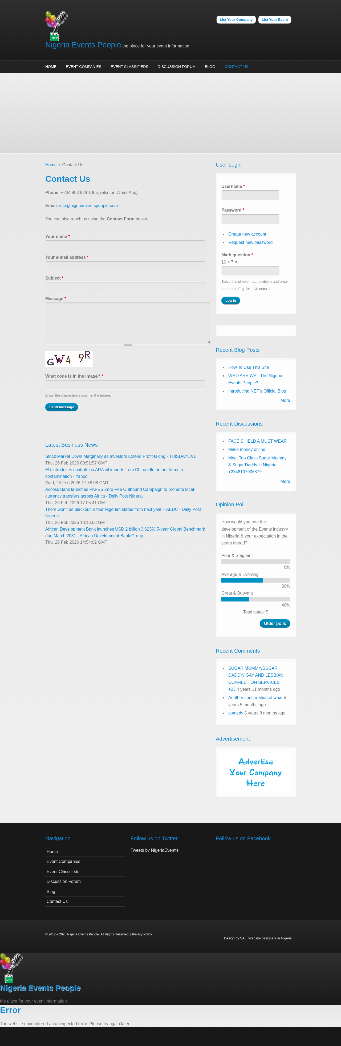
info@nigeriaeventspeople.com (88, 205)
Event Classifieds (129, 66)
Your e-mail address (66, 257)
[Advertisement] (170, 113)
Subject (54, 278)
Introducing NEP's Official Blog (257, 391)
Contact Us (237, 66)
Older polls (275, 623)
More (285, 400)
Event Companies (83, 66)
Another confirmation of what (255, 697)
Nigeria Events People (83, 45)
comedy (235, 713)
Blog (210, 66)
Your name (57, 236)
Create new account (247, 234)
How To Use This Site (248, 367)
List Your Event (275, 20)
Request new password (250, 242)
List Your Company (236, 20)
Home (50, 66)
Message (55, 298)
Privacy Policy (142, 934)
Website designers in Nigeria (270, 938)
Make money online (246, 449)
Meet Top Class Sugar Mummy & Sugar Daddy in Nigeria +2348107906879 (257, 465)
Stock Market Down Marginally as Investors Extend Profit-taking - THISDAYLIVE (121, 456)
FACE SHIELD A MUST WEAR (257, 441)
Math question (237, 255)
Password (232, 210)
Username (233, 186)
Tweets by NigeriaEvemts (155, 850)
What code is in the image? (74, 376)
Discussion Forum (177, 66)
